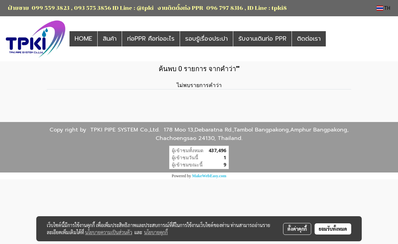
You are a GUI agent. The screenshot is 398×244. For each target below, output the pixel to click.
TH (383, 8)
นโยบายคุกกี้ (156, 232)
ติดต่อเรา (309, 38)
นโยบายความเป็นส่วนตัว (108, 232)
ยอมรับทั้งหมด (333, 229)
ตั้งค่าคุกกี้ (297, 229)
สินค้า (110, 38)
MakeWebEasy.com (209, 176)
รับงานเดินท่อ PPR (262, 38)
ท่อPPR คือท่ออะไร (151, 38)
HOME (83, 38)
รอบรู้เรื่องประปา (206, 38)
